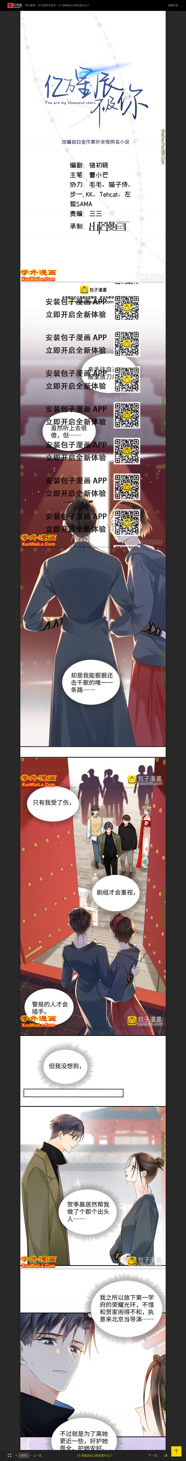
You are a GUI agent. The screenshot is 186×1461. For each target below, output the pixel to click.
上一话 (37, 1455)
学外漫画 (30, 5)
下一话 (152, 1455)
